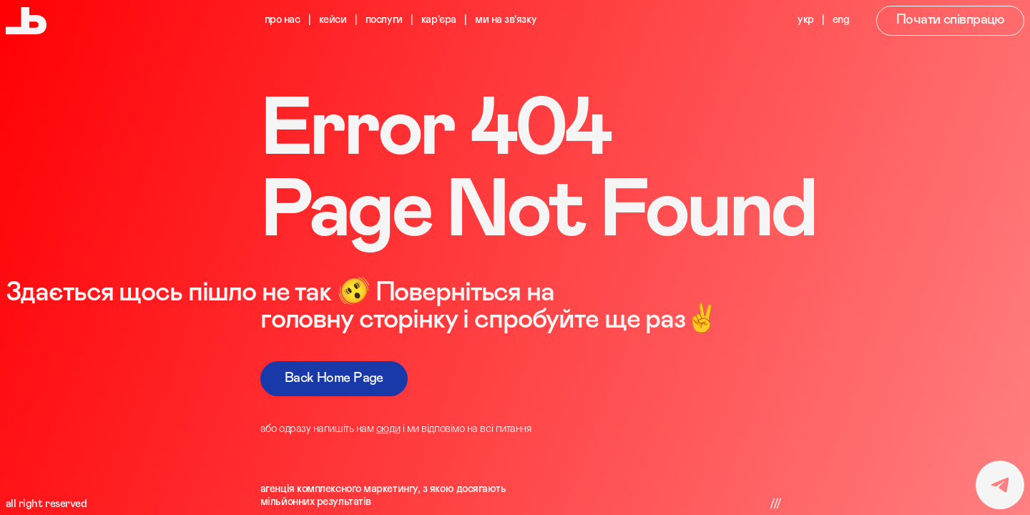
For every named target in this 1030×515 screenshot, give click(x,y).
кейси (333, 19)
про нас (282, 19)
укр (806, 19)
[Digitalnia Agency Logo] (26, 20)
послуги (384, 19)
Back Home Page (334, 378)
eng (841, 19)
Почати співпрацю (950, 19)
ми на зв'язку (505, 19)
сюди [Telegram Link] (388, 428)
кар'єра (438, 19)
